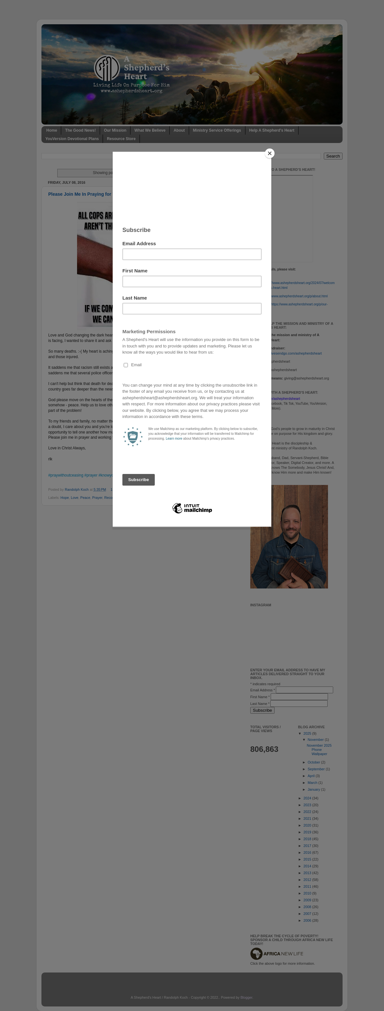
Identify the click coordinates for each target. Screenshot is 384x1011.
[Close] (270, 153)
